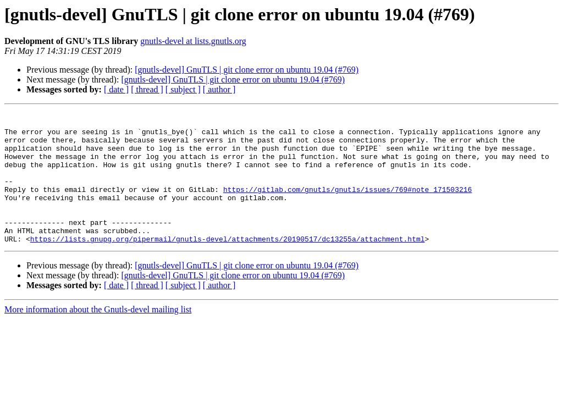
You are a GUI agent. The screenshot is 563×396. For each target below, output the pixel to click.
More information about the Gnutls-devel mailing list (97, 335)
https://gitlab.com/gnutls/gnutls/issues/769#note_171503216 (347, 206)
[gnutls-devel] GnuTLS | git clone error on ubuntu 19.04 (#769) (246, 69)
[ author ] (219, 89)
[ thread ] (147, 89)
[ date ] (116, 89)
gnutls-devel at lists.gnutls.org (193, 41)
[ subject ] (183, 89)
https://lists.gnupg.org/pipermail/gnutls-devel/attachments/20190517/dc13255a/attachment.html (227, 265)
